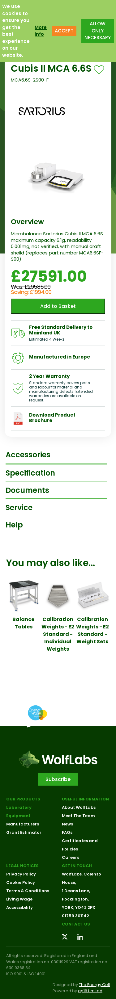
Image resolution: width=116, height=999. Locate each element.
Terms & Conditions (27, 891)
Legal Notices (22, 866)
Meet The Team (78, 816)
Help (14, 525)
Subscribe (58, 779)
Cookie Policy (20, 882)
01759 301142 (75, 916)
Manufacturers (22, 824)
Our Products (23, 799)
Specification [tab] (30, 473)
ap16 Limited (90, 991)
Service (19, 507)
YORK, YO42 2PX (78, 907)
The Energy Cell (94, 985)
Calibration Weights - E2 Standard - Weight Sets (92, 630)
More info (41, 31)
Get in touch (77, 866)
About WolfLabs (79, 807)
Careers (70, 857)
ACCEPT (64, 30)
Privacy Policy (21, 874)
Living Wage (19, 899)
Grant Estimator (23, 832)
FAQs (67, 832)
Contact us (76, 924)
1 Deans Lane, (76, 891)
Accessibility (19, 907)
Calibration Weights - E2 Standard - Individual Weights (57, 634)
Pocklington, (75, 899)
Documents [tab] (27, 490)
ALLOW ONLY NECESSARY (97, 30)
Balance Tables (23, 623)
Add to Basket (58, 306)
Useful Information (85, 799)
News (67, 824)
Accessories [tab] (28, 455)
